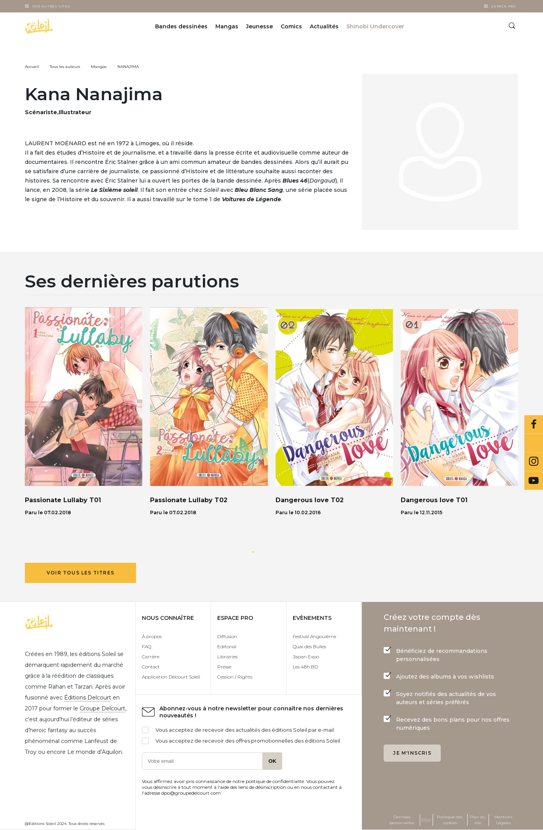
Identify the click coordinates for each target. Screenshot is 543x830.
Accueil (32, 66)
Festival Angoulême (314, 636)
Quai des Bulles (309, 646)
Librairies (227, 656)
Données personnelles (401, 819)
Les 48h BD (305, 667)
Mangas (226, 26)
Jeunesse (259, 26)
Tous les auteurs (65, 66)
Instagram (533, 461)
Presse (224, 667)
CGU (426, 820)
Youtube (533, 480)
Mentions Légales (503, 819)
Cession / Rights (234, 677)
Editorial (226, 646)
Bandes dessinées (181, 26)
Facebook (533, 424)
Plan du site (477, 819)
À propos (152, 636)
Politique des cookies (450, 819)
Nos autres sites (51, 6)
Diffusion (227, 636)
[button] (253, 551)
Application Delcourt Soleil (171, 677)
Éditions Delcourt (87, 697)
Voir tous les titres (80, 573)
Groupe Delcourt (102, 708)
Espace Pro (503, 6)
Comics (291, 26)
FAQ (146, 646)
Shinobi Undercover (375, 26)
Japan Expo (306, 656)
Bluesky (533, 443)
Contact (151, 667)
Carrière (150, 656)
